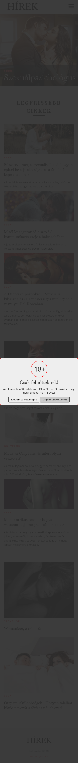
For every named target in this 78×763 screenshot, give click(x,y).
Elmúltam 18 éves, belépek (24, 399)
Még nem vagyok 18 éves (55, 399)
